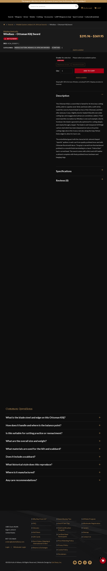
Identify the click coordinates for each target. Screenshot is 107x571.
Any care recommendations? (53, 478)
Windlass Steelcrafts (10, 31)
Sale (97, 17)
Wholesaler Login (19, 545)
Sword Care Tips (64, 522)
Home (4, 24)
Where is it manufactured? (53, 470)
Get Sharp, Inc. (57, 561)
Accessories (48, 17)
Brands (93, 17)
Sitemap (86, 531)
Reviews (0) (62, 178)
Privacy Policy (63, 544)
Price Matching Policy (66, 539)
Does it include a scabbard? (53, 455)
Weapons (18, 17)
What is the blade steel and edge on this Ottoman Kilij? (53, 415)
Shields (32, 17)
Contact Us (87, 535)
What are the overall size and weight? (53, 439)
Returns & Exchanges (40, 546)
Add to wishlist (76, 47)
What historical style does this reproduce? (53, 462)
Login (7, 545)
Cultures (88, 17)
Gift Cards (36, 535)
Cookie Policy (63, 548)
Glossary (36, 526)
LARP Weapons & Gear (63, 17)
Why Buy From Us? (39, 517)
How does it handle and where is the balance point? (53, 423)
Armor (26, 17)
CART (98, 8)
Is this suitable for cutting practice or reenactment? (53, 431)
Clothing (40, 17)
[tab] (80, 94)
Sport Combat (78, 17)
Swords (10, 17)
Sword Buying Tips (64, 517)
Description (62, 94)
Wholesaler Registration (91, 522)
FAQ (34, 522)
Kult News (36, 531)
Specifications (64, 169)
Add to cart (89, 69)
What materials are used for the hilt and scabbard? (53, 447)
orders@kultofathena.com (14, 540)
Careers (86, 526)
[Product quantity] (66, 69)
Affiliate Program (89, 517)
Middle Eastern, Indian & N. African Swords (31, 24)
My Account (87, 8)
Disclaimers (62, 552)
